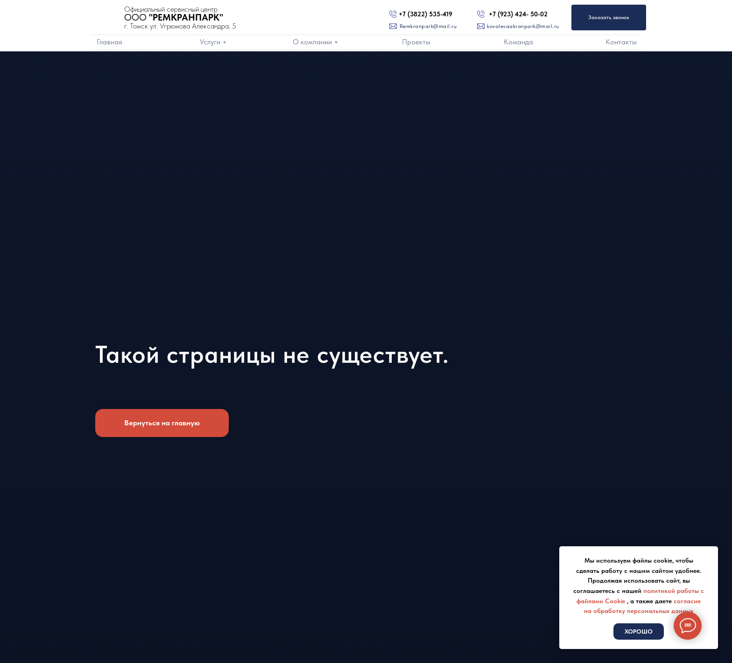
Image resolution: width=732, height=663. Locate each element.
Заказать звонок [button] (608, 17)
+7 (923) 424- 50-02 (518, 14)
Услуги (210, 41)
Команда (518, 41)
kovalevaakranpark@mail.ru (523, 26)
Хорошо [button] (639, 631)
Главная (109, 41)
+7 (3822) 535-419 (425, 14)
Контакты (621, 41)
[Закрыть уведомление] (711, 553)
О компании (312, 41)
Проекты (416, 41)
